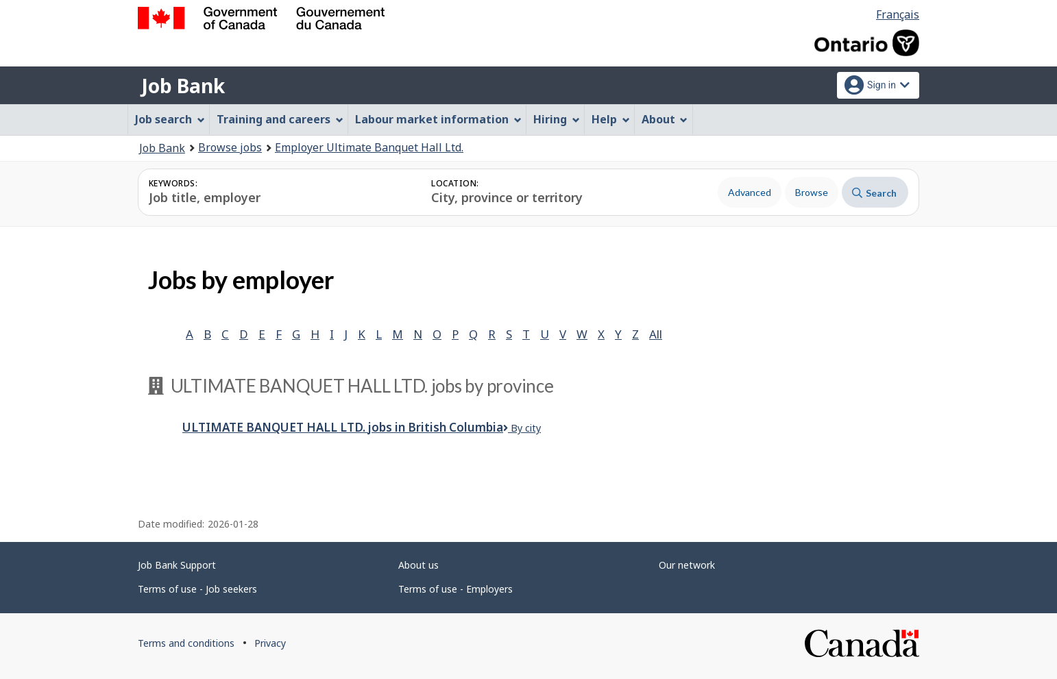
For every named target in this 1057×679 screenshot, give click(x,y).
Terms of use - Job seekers (197, 588)
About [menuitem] (665, 119)
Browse (811, 192)
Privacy (270, 643)
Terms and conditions (186, 643)
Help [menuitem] (611, 119)
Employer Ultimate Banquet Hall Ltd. (369, 147)
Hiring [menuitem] (556, 119)
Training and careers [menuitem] (280, 119)
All (655, 334)
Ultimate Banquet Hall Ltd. (342, 427)
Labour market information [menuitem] (438, 119)
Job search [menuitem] (170, 119)
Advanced (749, 192)
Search (874, 193)
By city (522, 427)
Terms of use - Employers (455, 588)
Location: (454, 183)
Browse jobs (230, 147)
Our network (687, 564)
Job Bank (183, 86)
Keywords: (173, 183)
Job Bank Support (177, 564)
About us (418, 564)
